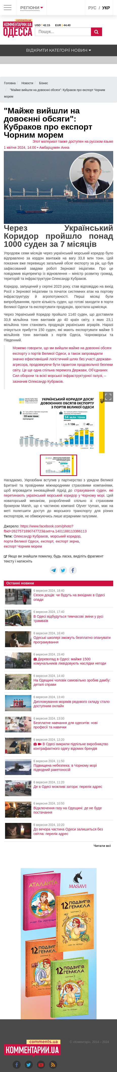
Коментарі (82, 1042)
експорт (47, 541)
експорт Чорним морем (23, 546)
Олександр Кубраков (31, 536)
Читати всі (102, 846)
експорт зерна (67, 541)
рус (92, 8)
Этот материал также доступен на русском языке (73, 141)
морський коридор (65, 536)
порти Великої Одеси (21, 541)
